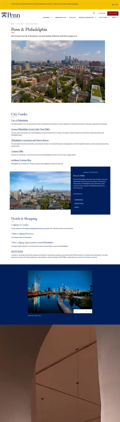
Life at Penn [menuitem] (103, 17)
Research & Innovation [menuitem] (86, 17)
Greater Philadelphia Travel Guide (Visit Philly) (30, 129)
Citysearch (28, 237)
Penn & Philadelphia (32, 23)
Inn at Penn (17, 228)
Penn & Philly (79, 175)
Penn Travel (17, 246)
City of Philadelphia (19, 120)
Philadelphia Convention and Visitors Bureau (30, 140)
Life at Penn (20, 23)
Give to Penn (113, 13)
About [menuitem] (114, 17)
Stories (77, 207)
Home (12, 23)
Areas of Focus (79, 203)
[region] (60, 294)
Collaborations (79, 199)
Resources (102, 13)
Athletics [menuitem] (72, 17)
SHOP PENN (17, 251)
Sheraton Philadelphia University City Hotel (37, 228)
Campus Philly (17, 151)
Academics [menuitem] (46, 17)
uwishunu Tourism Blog (21, 160)
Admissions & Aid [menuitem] (60, 17)
